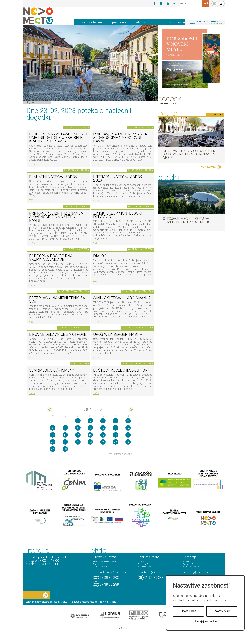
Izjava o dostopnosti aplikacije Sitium (93, 601)
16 (90, 434)
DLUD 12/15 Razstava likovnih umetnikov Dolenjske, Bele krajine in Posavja (58, 137)
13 (52, 434)
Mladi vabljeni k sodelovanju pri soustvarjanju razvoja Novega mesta (189, 154)
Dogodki (30, 102)
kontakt (214, 3)
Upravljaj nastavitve (205, 621)
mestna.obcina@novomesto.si (113, 572)
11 (115, 427)
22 (77, 441)
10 (102, 427)
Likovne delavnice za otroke (57, 334)
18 (115, 434)
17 (102, 434)
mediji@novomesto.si (198, 572)
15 (77, 434)
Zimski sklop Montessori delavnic (117, 215)
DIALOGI (100, 256)
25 (115, 441)
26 (128, 441)
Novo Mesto (46, 15)
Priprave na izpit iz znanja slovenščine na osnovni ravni (120, 137)
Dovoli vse (188, 611)
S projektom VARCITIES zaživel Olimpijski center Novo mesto (186, 220)
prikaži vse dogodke (120, 453)
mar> (131, 409)
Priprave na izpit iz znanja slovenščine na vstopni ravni (56, 216)
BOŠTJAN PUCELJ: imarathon (120, 370)
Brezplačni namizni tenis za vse (57, 300)
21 (65, 441)
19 (128, 434)
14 (65, 434)
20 (52, 441)
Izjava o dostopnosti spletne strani (46, 601)
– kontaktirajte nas (206, 23)
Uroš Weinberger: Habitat (118, 334)
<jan (49, 409)
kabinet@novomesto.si (154, 572)
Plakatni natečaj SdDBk (53, 177)
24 (102, 441)
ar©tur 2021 (124, 628)
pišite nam (37, 595)
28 (65, 449)
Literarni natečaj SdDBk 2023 (117, 179)
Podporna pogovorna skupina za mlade (51, 258)
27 (52, 449)
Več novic (208, 167)
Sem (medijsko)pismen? (51, 370)
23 (90, 441)
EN (221, 3)
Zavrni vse (222, 611)
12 (128, 427)
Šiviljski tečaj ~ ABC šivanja (122, 298)
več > (32, 164)
